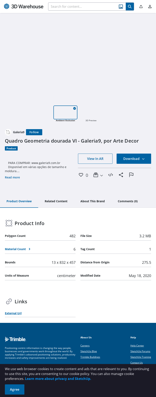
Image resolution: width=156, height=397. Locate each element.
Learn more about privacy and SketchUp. (58, 378)
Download (134, 158)
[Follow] (34, 132)
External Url (13, 313)
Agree (14, 389)
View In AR (95, 158)
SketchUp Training (140, 357)
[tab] (19, 201)
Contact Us (136, 362)
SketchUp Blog (88, 351)
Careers (85, 345)
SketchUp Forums (140, 351)
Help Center (137, 345)
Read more (12, 177)
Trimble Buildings (90, 357)
